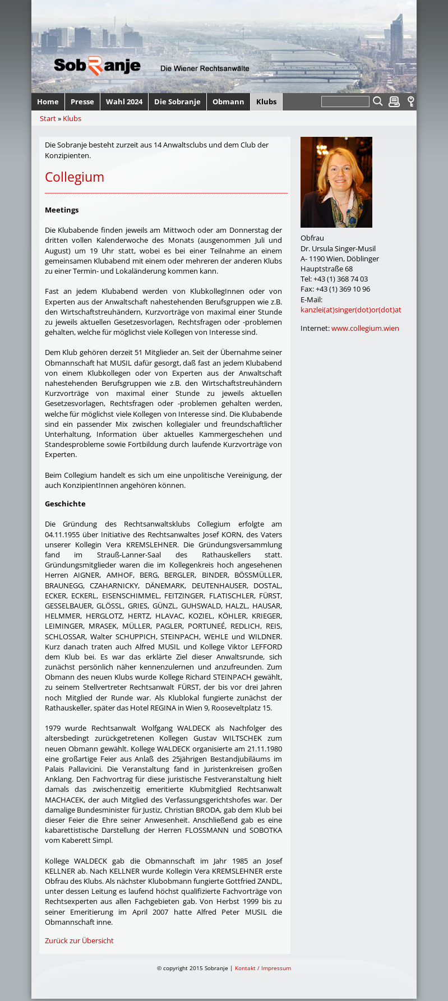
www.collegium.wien (365, 328)
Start (48, 118)
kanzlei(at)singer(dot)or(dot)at (351, 310)
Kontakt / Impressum (263, 968)
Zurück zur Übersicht (79, 940)
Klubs (72, 118)
